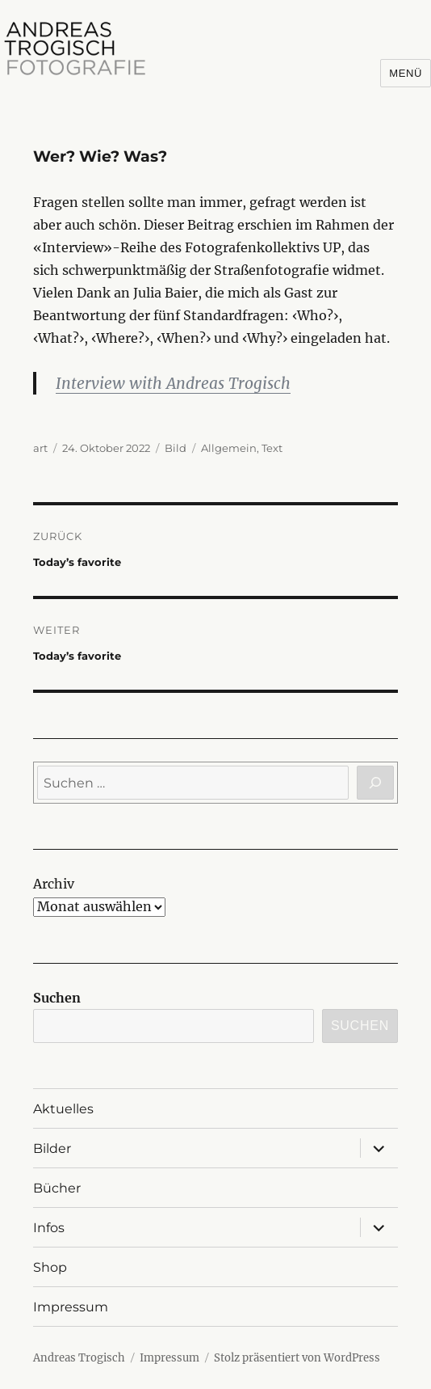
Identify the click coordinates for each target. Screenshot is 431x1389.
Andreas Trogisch (79, 1358)
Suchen (57, 998)
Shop (50, 1267)
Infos (49, 1227)
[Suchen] (375, 783)
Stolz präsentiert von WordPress (297, 1358)
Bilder (52, 1148)
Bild (175, 447)
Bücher (57, 1188)
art (40, 447)
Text (272, 447)
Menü (405, 73)
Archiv (53, 884)
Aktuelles (63, 1109)
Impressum (70, 1307)
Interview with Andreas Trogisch (173, 383)
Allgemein (229, 447)
